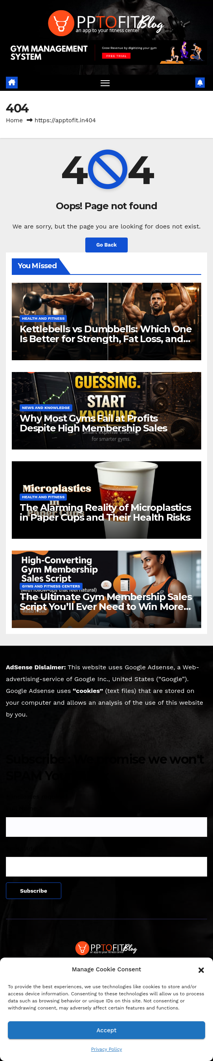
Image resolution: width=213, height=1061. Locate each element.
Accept (106, 1030)
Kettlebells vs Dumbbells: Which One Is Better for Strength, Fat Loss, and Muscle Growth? (106, 338)
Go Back (106, 245)
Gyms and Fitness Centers (51, 586)
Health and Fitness (43, 318)
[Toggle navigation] (105, 82)
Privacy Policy (106, 1049)
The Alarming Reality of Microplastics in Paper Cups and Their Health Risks (105, 512)
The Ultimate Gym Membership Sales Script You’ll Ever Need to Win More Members (105, 606)
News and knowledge (46, 407)
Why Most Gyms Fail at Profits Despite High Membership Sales (93, 423)
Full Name (24, 808)
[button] (201, 969)
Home (14, 120)
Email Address (30, 848)
